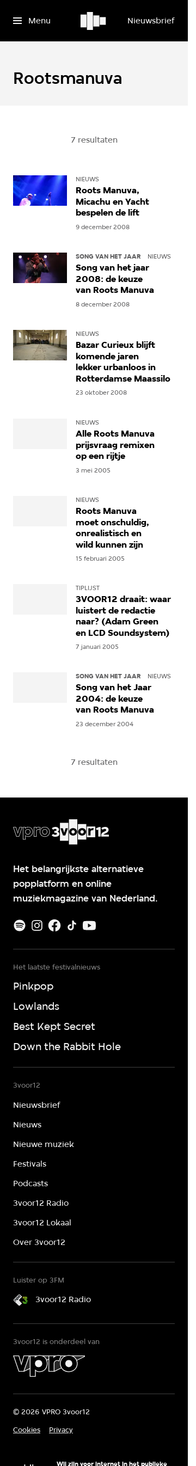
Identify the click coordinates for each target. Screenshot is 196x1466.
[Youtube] (89, 925)
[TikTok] (71, 925)
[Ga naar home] (93, 21)
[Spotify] (19, 925)
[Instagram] (37, 925)
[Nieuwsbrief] (151, 21)
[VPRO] (49, 1366)
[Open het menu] (32, 21)
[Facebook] (54, 925)
